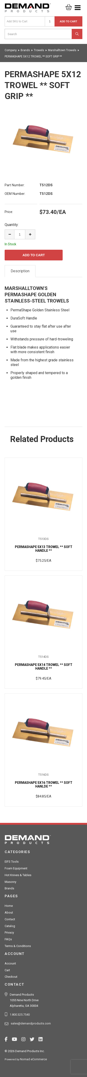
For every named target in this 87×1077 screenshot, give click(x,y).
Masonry (10, 882)
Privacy (9, 932)
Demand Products (28, 9)
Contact (10, 919)
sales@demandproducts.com (31, 1023)
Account (10, 963)
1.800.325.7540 (20, 1014)
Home (9, 905)
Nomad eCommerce (33, 1059)
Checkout (11, 976)
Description (20, 271)
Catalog (10, 926)
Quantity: (12, 225)
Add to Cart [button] (68, 21)
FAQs (8, 939)
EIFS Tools (12, 861)
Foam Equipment (16, 868)
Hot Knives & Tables (18, 875)
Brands (9, 888)
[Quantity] (50, 21)
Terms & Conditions (18, 946)
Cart (7, 970)
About (9, 912)
